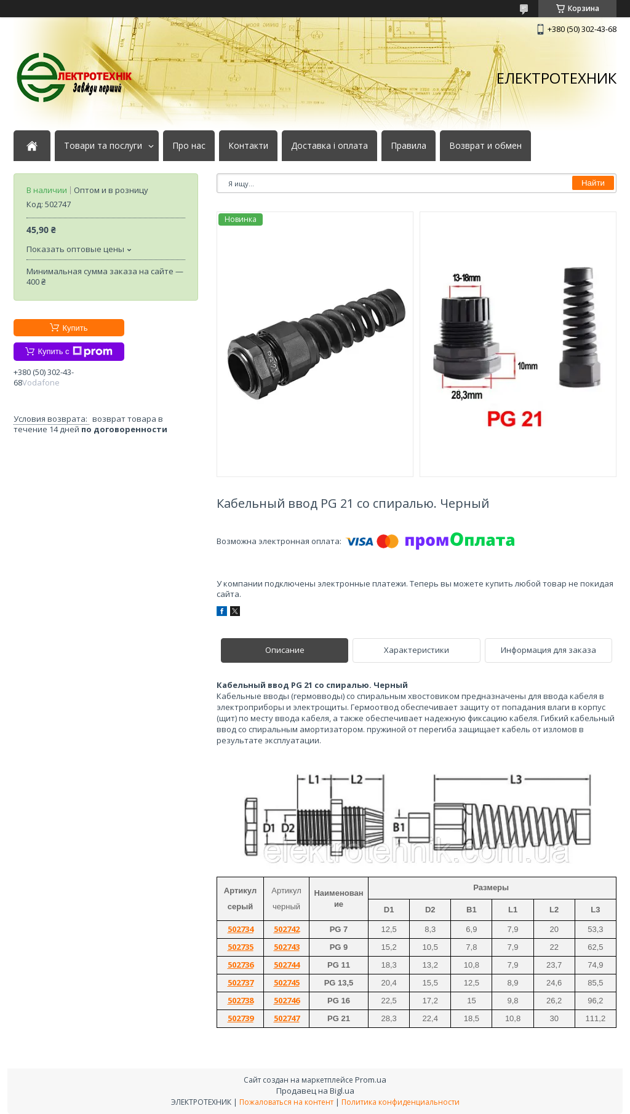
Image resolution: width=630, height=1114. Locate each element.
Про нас (188, 145)
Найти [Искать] (593, 183)
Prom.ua (370, 1079)
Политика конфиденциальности (400, 1102)
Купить (74, 328)
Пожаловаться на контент (286, 1102)
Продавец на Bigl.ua (315, 1090)
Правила (408, 145)
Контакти (248, 145)
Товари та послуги (103, 145)
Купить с (75, 351)
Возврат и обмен (485, 145)
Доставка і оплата (329, 145)
